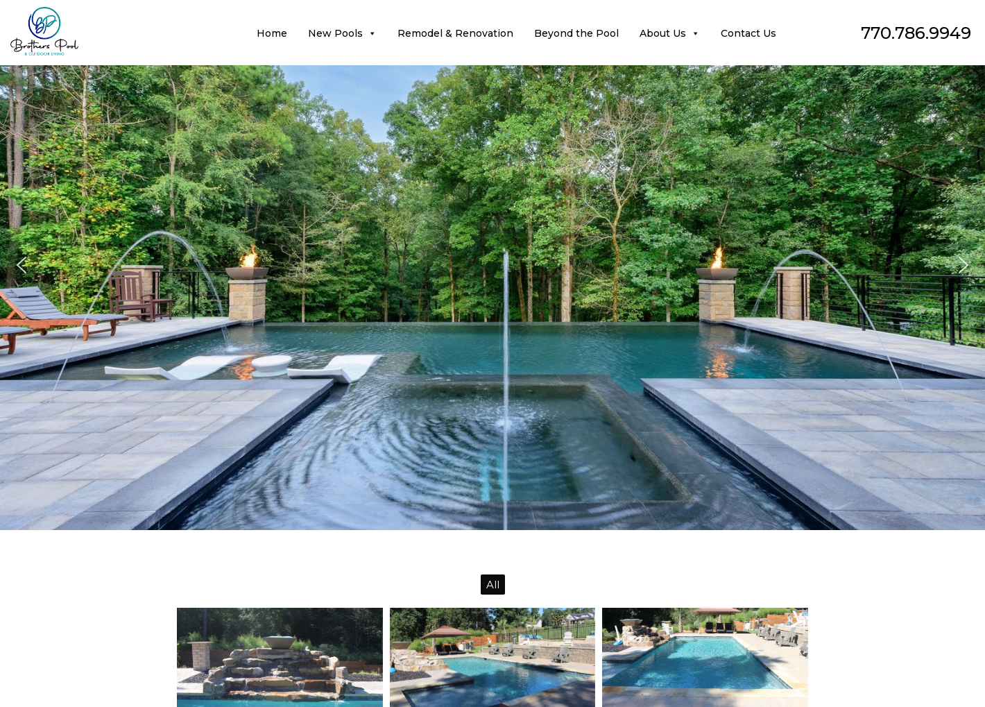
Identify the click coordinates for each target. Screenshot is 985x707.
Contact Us (748, 33)
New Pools (342, 33)
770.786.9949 (916, 33)
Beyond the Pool (576, 33)
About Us (670, 33)
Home (272, 33)
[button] (21, 265)
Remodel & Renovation (455, 33)
